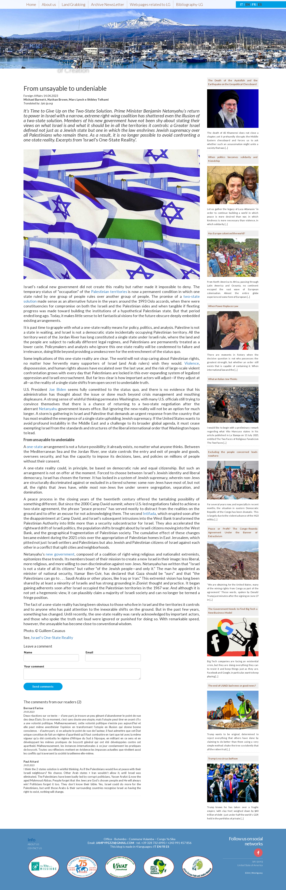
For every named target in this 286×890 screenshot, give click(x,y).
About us (49, 4)
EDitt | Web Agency (254, 873)
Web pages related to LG (150, 4)
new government (60, 554)
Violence (191, 363)
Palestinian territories (109, 291)
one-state (35, 446)
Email (89, 652)
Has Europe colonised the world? (226, 233)
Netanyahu (48, 408)
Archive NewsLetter (107, 4)
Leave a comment (38, 646)
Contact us (35, 848)
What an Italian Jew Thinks (222, 379)
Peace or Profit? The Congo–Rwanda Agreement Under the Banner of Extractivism (232, 532)
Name (28, 652)
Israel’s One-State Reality (52, 637)
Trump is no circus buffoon (223, 758)
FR (254, 4)
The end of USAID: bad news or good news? (232, 685)
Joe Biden (57, 389)
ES (260, 4)
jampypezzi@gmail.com (115, 843)
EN (248, 4)
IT (241, 4)
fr (163, 846)
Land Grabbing (73, 4)
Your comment (34, 666)
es (167, 846)
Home (31, 4)
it (154, 846)
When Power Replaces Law (223, 306)
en (159, 846)
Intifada (149, 513)
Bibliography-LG (189, 4)
